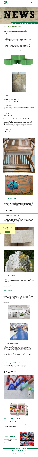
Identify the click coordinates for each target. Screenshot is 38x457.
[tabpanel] (19, 23)
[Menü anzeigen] (31, 2)
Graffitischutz (21, 203)
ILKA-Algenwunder (6, 286)
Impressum (16, 455)
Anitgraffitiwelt (8, 206)
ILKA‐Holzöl (7, 132)
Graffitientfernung (28, 203)
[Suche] (20, 454)
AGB (23, 455)
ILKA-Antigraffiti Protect (7, 372)
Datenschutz (20, 455)
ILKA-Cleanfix (6, 302)
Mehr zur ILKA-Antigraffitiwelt (8, 210)
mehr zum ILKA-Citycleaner (8, 442)
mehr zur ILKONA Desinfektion (10, 426)
